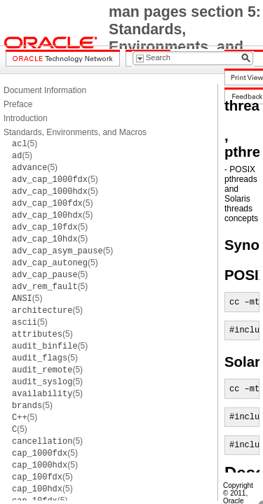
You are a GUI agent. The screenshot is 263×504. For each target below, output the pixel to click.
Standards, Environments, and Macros (75, 132)
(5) (24, 143)
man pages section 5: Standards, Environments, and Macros (185, 38)
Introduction (26, 118)
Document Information (45, 90)
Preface (18, 104)
